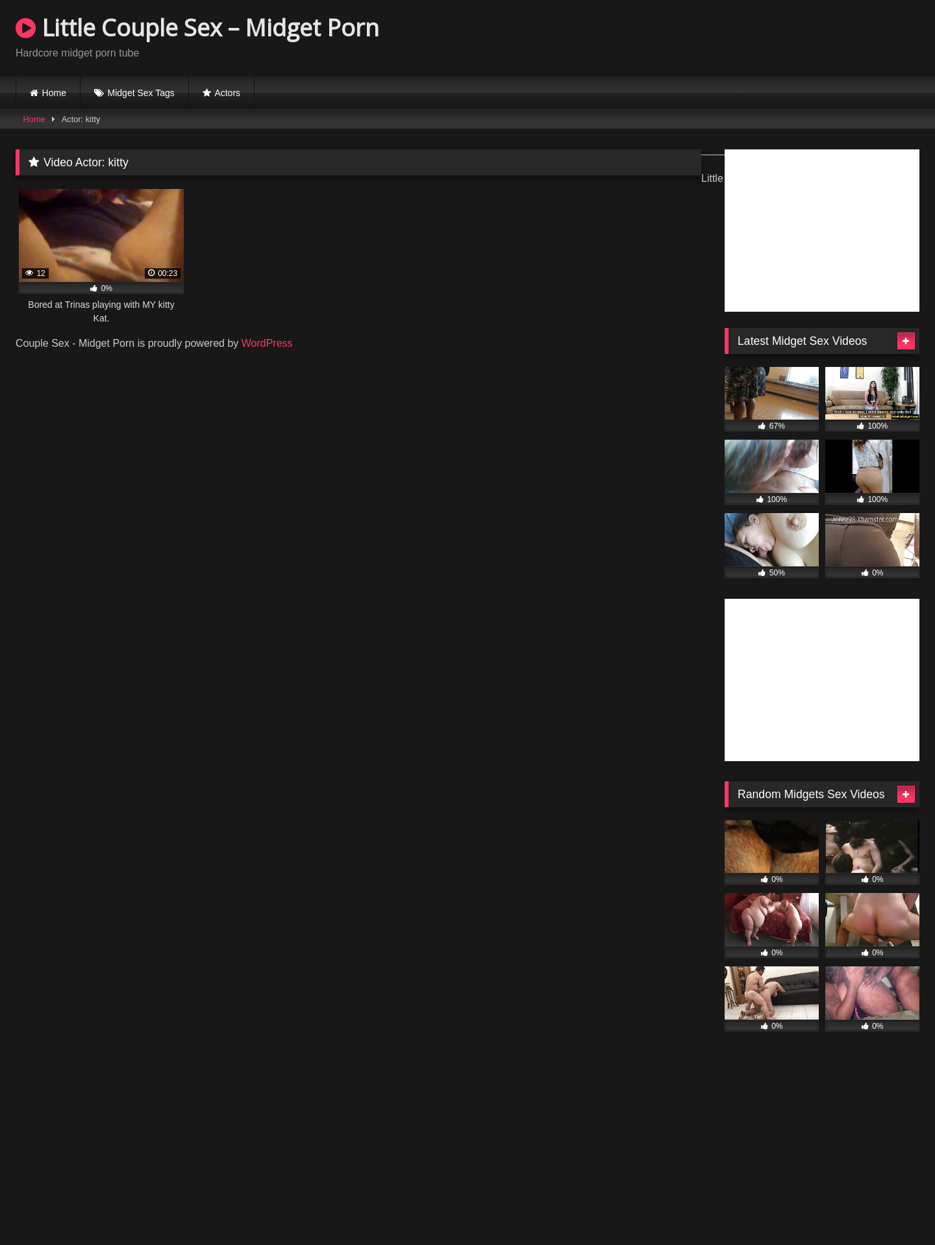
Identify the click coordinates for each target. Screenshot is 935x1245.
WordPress (267, 343)
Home (54, 93)
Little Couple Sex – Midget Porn (197, 28)
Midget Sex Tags (141, 93)
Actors (227, 93)
